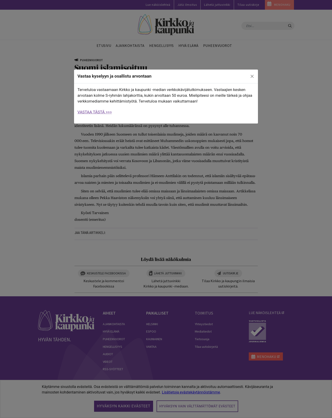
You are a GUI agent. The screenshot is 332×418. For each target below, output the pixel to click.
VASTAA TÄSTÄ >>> (94, 112)
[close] (252, 76)
